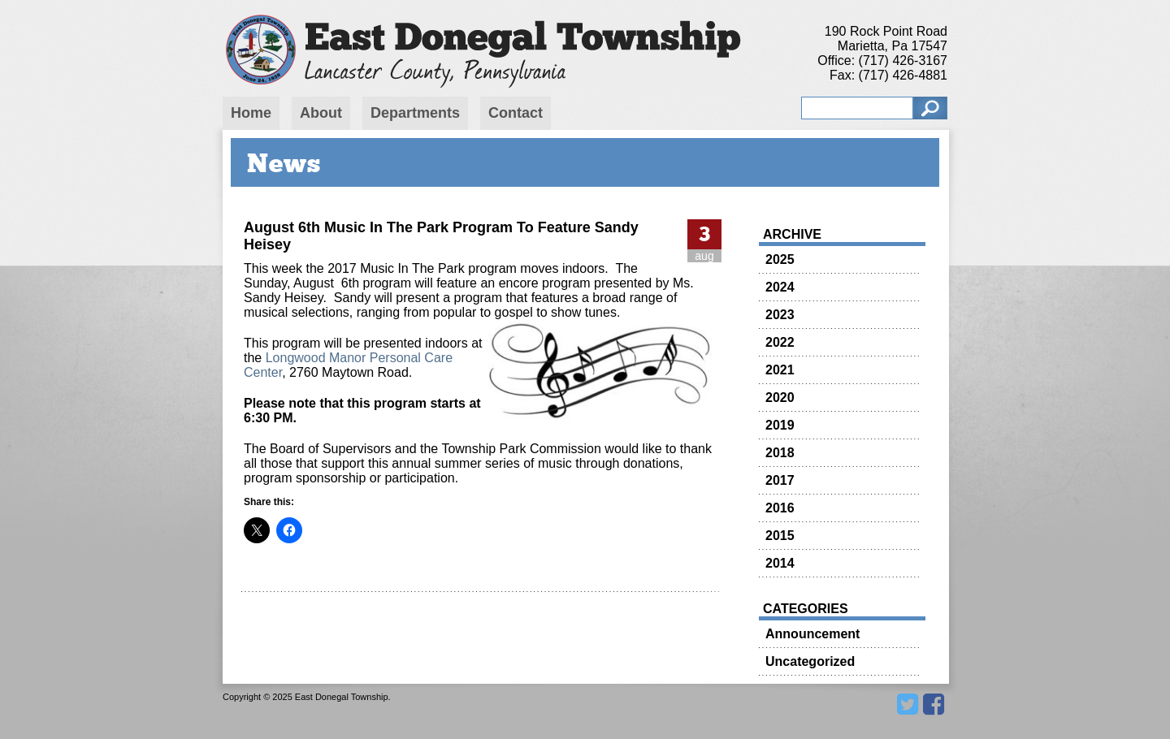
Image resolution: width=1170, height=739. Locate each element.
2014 (780, 563)
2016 (780, 508)
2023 (780, 315)
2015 (780, 535)
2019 (780, 425)
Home (251, 113)
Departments (415, 113)
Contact (515, 113)
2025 (780, 259)
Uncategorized (810, 661)
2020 (780, 397)
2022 (780, 342)
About (321, 113)
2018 (780, 453)
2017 (780, 480)
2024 (780, 287)
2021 (780, 370)
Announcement (812, 634)
